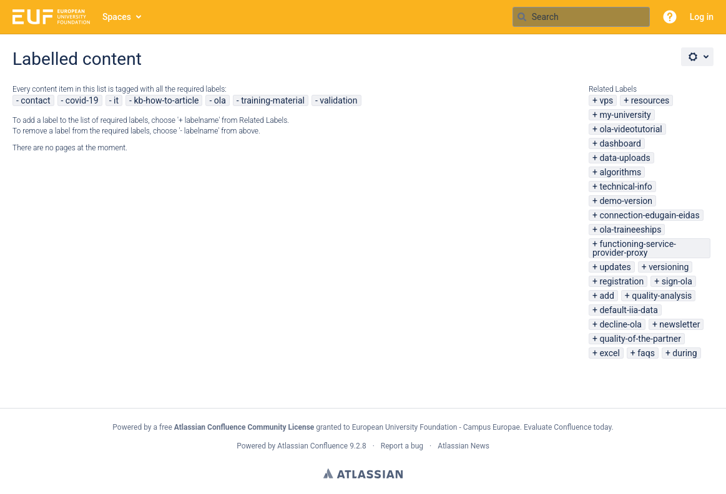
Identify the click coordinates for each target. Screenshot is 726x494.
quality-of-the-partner (640, 339)
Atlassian (363, 473)
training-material (273, 100)
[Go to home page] (51, 17)
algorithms (620, 172)
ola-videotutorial (630, 129)
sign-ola (677, 281)
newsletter (679, 324)
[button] (670, 17)
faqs (646, 353)
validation (338, 100)
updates (614, 267)
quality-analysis (662, 296)
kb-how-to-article (166, 100)
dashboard (619, 143)
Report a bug (402, 446)
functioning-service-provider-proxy (634, 248)
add (606, 296)
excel (609, 353)
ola (220, 100)
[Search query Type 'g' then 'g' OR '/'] (581, 17)
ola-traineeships (630, 230)
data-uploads (624, 158)
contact (35, 100)
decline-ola (620, 324)
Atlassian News (463, 446)
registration (621, 281)
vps (606, 100)
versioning (669, 267)
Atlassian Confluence (312, 446)
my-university (624, 115)
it (116, 100)
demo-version (625, 201)
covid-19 (82, 100)
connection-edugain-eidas (649, 215)
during (684, 353)
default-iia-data (628, 310)
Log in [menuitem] (702, 17)
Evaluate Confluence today (567, 427)
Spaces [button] (116, 17)
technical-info (625, 186)
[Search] (522, 17)
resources (650, 100)
